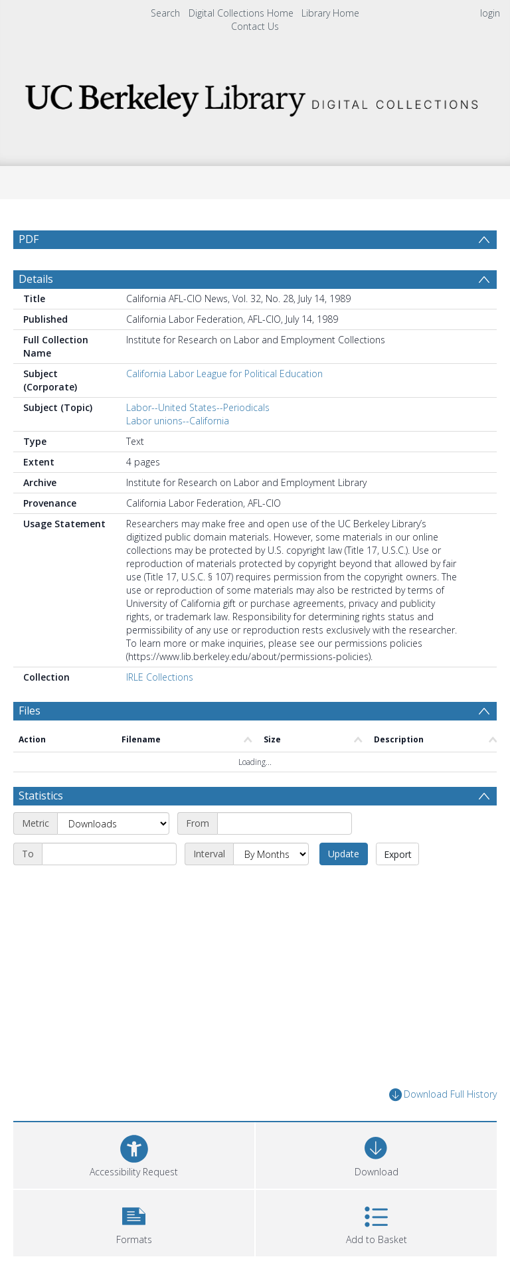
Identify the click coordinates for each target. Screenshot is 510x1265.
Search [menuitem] (165, 13)
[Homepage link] (254, 96)
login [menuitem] (490, 13)
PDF (29, 239)
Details (36, 279)
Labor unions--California (177, 420)
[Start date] (284, 823)
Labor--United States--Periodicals (198, 407)
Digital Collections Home (241, 13)
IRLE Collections (159, 677)
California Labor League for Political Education (224, 373)
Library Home (330, 13)
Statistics (41, 795)
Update (343, 853)
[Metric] (113, 823)
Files (30, 710)
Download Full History (443, 1095)
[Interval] (271, 854)
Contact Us (255, 26)
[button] (133, 1221)
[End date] (109, 854)
